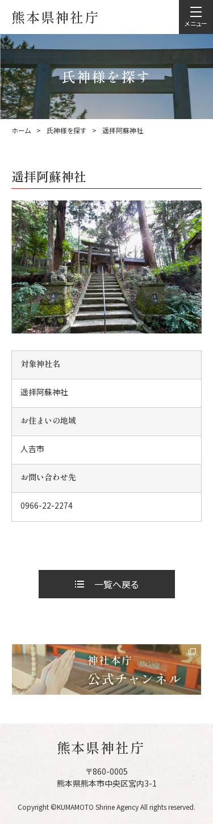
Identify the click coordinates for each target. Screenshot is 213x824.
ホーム (21, 130)
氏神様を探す (66, 130)
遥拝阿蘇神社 (122, 130)
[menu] (196, 17)
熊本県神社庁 (55, 17)
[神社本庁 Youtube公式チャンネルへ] (106, 669)
